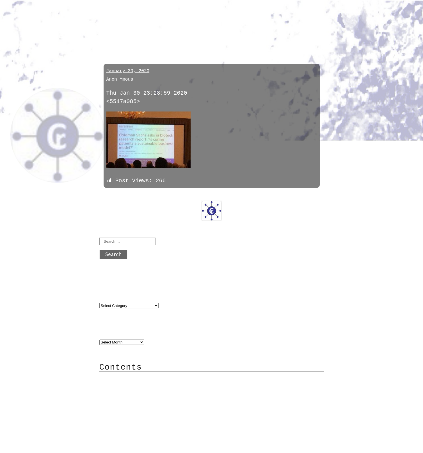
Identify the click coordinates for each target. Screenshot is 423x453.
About (119, 378)
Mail (117, 395)
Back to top (117, 446)
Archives (112, 330)
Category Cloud (134, 387)
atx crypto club (152, 14)
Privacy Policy (134, 412)
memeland (116, 37)
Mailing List (131, 404)
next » (137, 196)
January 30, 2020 (128, 71)
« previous (112, 196)
